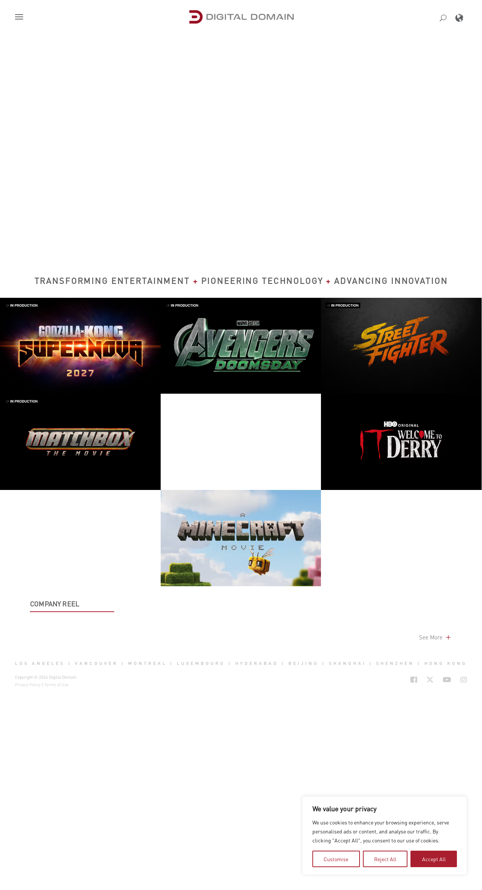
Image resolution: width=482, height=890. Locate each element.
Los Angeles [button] (40, 864)
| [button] (70, 864)
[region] (384, 835)
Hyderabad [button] (256, 864)
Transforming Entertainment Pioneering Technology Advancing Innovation (241, 280)
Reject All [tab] (385, 859)
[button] (20, 17)
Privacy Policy (27, 885)
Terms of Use (56, 885)
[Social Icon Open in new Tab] (413, 880)
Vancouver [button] (96, 864)
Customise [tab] (336, 859)
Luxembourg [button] (201, 864)
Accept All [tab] (434, 859)
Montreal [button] (147, 864)
